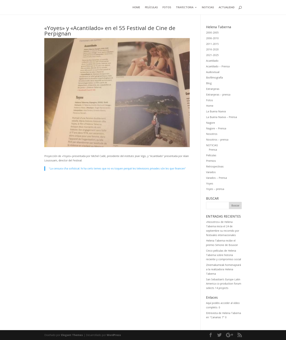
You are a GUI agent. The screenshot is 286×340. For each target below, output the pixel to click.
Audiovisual (212, 72)
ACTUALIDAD (227, 7)
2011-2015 (212, 44)
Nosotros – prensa (217, 139)
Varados (211, 172)
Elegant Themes (72, 335)
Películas (211, 155)
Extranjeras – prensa (218, 94)
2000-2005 (212, 32)
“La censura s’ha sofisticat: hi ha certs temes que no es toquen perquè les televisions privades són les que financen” (117, 168)
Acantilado (212, 60)
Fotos (209, 100)
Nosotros (211, 134)
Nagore (210, 122)
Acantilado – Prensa (218, 66)
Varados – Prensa (216, 178)
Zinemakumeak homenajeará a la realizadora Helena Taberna (223, 269)
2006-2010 (212, 38)
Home (209, 105)
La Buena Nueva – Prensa (221, 117)
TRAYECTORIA (184, 7)
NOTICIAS (208, 7)
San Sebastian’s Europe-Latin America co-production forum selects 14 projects (223, 284)
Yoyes (209, 183)
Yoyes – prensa (215, 189)
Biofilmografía (214, 77)
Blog (209, 83)
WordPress (114, 335)
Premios (211, 160)
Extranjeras (212, 89)
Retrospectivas (215, 166)
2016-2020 (212, 49)
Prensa (213, 149)
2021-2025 (212, 55)
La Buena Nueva (216, 111)
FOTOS (166, 7)
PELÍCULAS (151, 7)
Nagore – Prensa (216, 128)
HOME (136, 7)
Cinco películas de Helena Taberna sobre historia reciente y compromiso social (223, 255)
